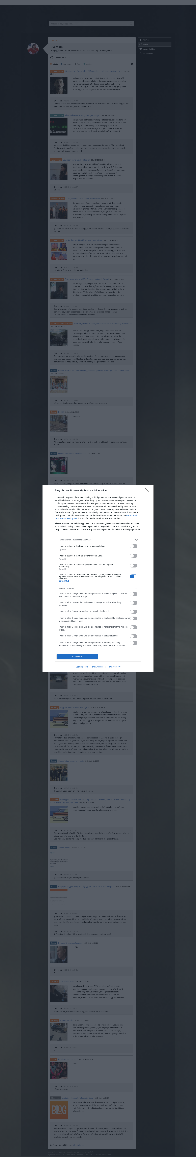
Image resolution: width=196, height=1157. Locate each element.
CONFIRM (77, 657)
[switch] (133, 546)
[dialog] (98, 578)
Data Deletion (82, 667)
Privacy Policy (114, 667)
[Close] (147, 490)
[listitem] (98, 539)
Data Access (97, 667)
